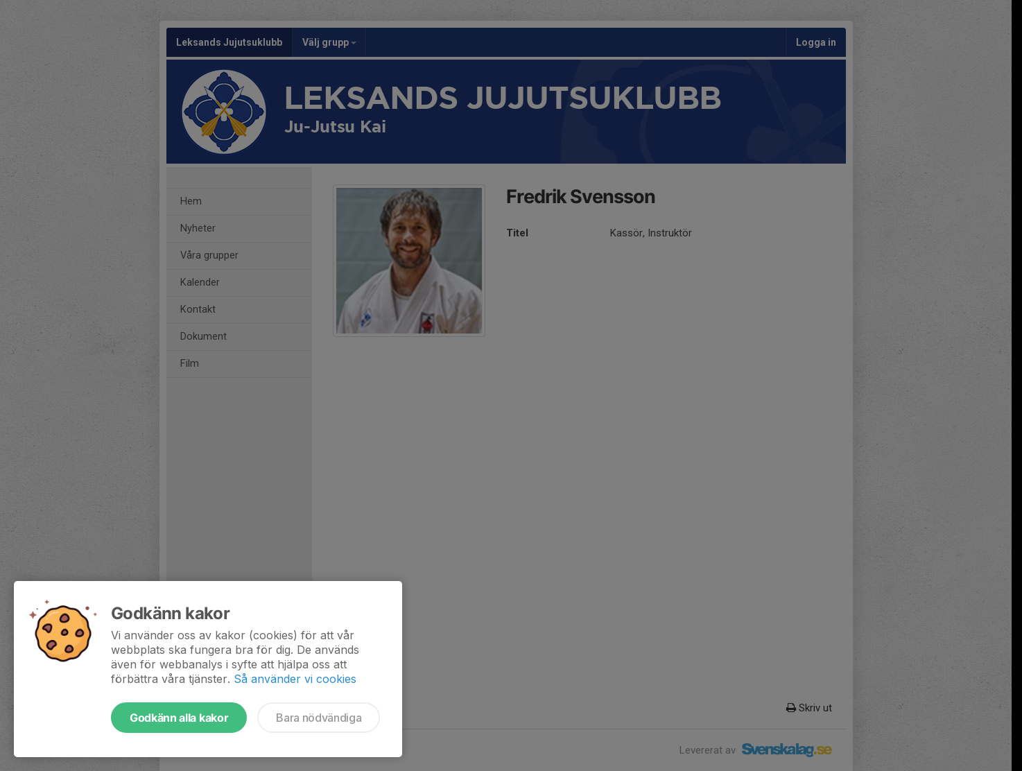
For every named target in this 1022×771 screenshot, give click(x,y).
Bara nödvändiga (318, 718)
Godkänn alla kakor (179, 718)
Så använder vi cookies (295, 679)
